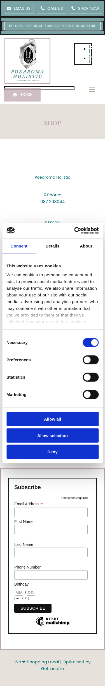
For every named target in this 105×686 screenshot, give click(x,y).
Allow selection (52, 435)
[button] (19, 8)
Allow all (52, 419)
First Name (23, 521)
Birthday (21, 584)
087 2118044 (52, 201)
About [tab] (86, 246)
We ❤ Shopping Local (36, 662)
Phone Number (27, 567)
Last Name (23, 544)
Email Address (28, 504)
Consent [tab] (18, 246)
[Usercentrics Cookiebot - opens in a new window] (75, 230)
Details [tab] (53, 246)
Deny (52, 451)
